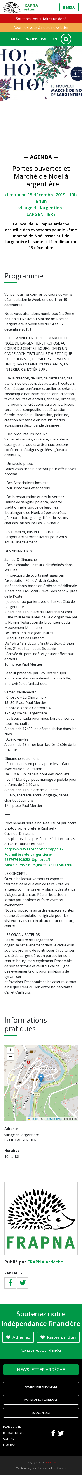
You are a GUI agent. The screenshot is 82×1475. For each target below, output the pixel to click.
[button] (41, 1078)
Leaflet (33, 1118)
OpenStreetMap (53, 1118)
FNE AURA (50, 1462)
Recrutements (13, 1433)
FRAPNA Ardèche (45, 1262)
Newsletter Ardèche (41, 1370)
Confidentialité (46, 1468)
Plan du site (12, 1427)
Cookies (61, 1468)
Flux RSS (9, 1445)
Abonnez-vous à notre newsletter (41, 27)
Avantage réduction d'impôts (41, 1350)
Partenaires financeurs (41, 1386)
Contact (9, 1439)
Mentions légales (26, 1468)
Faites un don (58, 1337)
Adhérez (18, 1337)
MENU (69, 7)
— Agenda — (41, 156)
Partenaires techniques (41, 1400)
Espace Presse (41, 1413)
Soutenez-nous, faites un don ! (41, 18)
